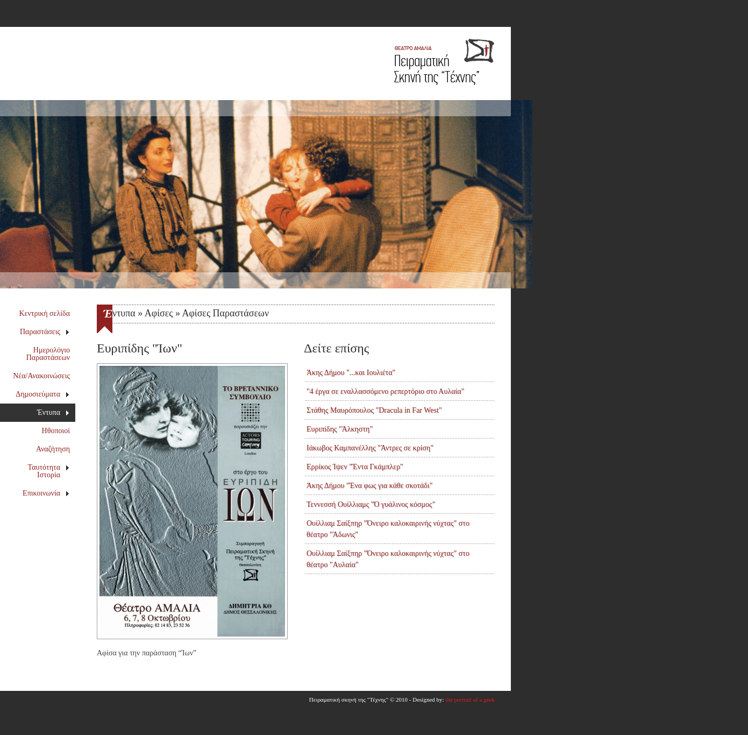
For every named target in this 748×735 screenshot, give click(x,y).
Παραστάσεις (45, 332)
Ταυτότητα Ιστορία (49, 471)
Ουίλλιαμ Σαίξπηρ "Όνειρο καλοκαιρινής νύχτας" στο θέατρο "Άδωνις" (388, 529)
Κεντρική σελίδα (44, 313)
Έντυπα (53, 412)
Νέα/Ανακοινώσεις (41, 376)
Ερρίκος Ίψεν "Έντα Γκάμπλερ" (355, 467)
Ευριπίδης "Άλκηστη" (340, 429)
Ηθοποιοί (56, 431)
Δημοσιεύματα (42, 394)
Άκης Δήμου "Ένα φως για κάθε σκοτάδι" (369, 486)
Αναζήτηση (53, 449)
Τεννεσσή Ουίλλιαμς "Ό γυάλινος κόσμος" (371, 504)
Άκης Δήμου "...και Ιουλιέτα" (351, 373)
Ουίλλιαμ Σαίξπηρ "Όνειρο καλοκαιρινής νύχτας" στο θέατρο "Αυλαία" (388, 559)
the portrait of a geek (470, 699)
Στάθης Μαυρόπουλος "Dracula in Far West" (374, 410)
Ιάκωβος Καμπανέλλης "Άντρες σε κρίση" (370, 448)
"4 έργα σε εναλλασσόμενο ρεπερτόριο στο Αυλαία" (385, 391)
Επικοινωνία (46, 493)
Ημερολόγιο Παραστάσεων (48, 354)
